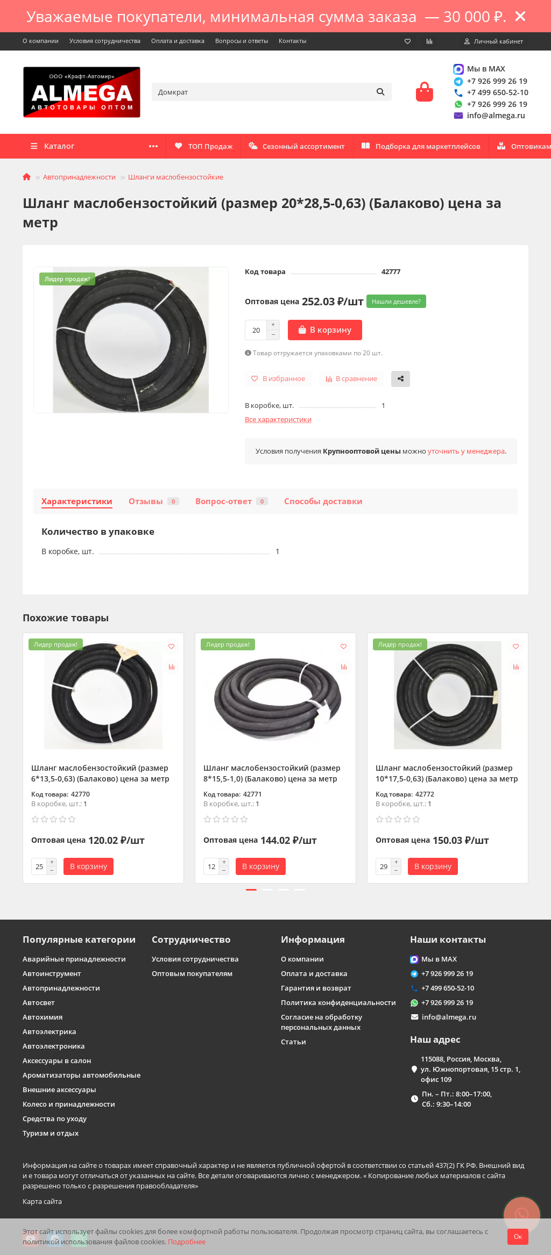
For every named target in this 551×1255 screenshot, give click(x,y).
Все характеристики (278, 421)
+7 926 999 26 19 (489, 82)
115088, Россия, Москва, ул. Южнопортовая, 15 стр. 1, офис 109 (470, 1069)
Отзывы (154, 502)
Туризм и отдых (51, 1133)
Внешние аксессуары (59, 1089)
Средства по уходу (55, 1118)
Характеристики (76, 502)
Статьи (293, 1041)
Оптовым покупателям (192, 973)
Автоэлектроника (54, 1046)
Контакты (292, 41)
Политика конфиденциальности (338, 1002)
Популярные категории (79, 939)
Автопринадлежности (79, 178)
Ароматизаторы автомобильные (81, 1075)
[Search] (272, 93)
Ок (518, 1236)
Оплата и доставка (177, 41)
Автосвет (39, 1002)
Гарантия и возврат (316, 988)
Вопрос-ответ (231, 502)
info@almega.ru (488, 116)
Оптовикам (183, 148)
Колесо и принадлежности (69, 1104)
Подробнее (187, 1241)
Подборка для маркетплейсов (300, 148)
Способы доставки (323, 502)
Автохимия (42, 1017)
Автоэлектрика (49, 1031)
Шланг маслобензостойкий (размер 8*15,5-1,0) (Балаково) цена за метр (272, 774)
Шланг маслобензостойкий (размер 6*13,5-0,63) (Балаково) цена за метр (100, 774)
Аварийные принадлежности (74, 959)
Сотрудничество (191, 939)
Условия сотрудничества (104, 41)
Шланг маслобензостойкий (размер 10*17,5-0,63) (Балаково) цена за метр (447, 774)
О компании (41, 41)
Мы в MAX (478, 69)
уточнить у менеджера (466, 452)
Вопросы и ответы (241, 41)
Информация (313, 939)
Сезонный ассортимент (438, 148)
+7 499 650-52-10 (490, 93)
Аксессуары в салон (57, 1060)
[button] (251, 892)
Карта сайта (42, 1201)
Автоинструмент (52, 973)
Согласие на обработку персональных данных (321, 1022)
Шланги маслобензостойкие (175, 178)
